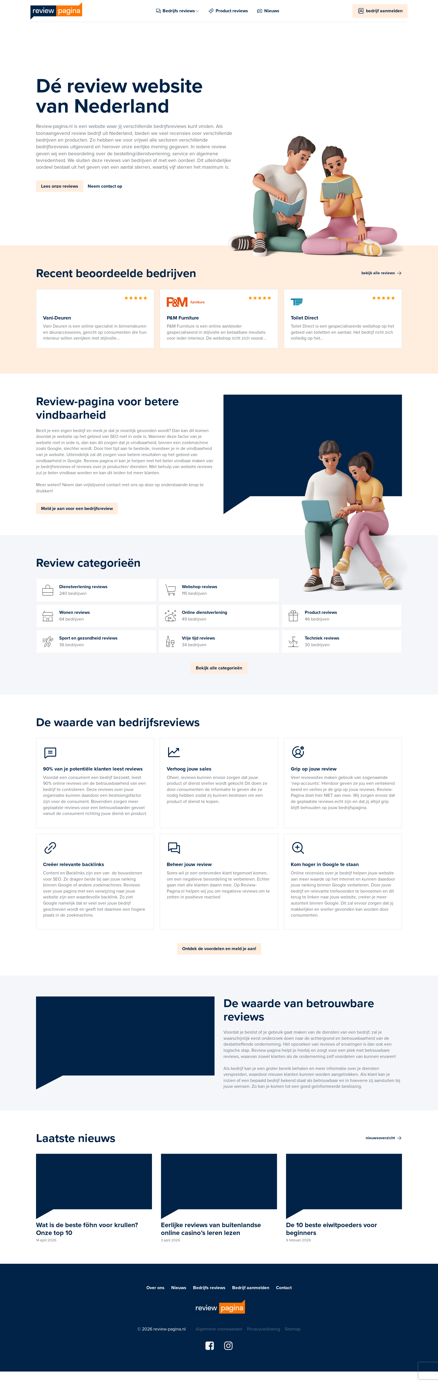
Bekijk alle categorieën (219, 668)
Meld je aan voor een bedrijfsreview (77, 508)
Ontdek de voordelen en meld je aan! (219, 948)
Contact (284, 1288)
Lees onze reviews (59, 186)
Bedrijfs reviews (209, 1288)
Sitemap (293, 1329)
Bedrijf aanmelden (250, 1288)
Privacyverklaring (263, 1329)
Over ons (155, 1288)
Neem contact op (105, 186)
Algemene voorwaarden (219, 1329)
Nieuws (178, 1288)
